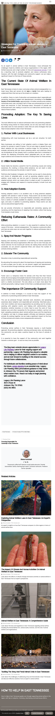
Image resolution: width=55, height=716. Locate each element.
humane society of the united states (21, 431)
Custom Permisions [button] (37, 713)
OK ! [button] (27, 713)
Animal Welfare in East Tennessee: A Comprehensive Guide (24, 621)
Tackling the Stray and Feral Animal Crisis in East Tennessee (25, 672)
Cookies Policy (19, 713)
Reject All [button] (49, 713)
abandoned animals (40, 70)
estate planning (18, 366)
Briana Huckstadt (6, 50)
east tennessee (6, 431)
